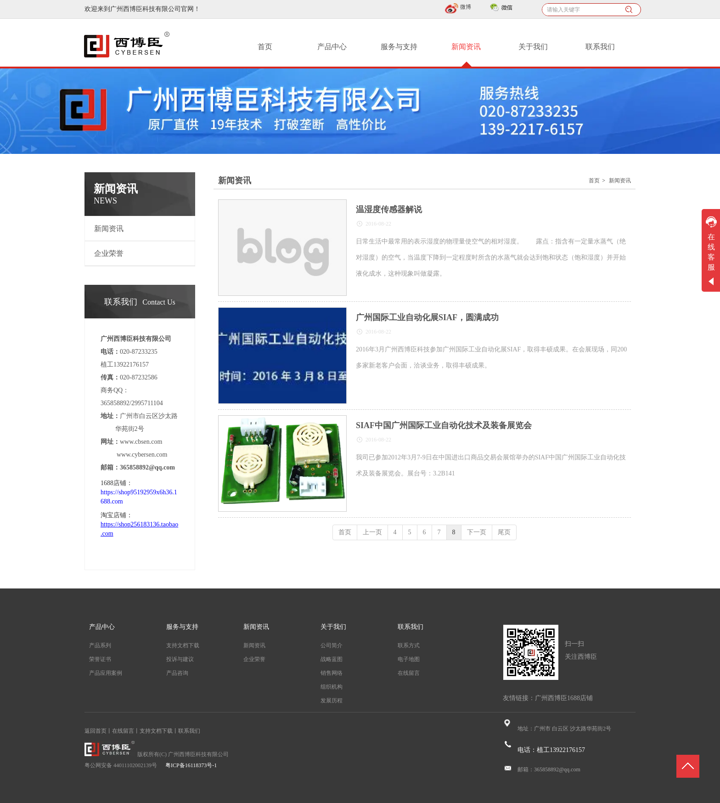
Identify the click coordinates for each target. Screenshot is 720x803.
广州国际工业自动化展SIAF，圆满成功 (427, 317)
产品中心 (102, 626)
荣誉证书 (100, 659)
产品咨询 (177, 673)
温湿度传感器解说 (389, 209)
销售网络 (332, 673)
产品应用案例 (105, 673)
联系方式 (409, 645)
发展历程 (332, 700)
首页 (594, 180)
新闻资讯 (620, 180)
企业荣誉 (254, 659)
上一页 (372, 532)
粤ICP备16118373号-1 (191, 765)
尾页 (504, 532)
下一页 (476, 532)
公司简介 (332, 645)
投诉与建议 (180, 659)
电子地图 (409, 659)
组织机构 (332, 687)
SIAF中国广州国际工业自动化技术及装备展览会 (444, 425)
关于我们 (333, 626)
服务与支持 (182, 626)
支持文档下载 (182, 645)
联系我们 (410, 626)
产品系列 (100, 645)
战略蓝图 (332, 659)
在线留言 (409, 673)
